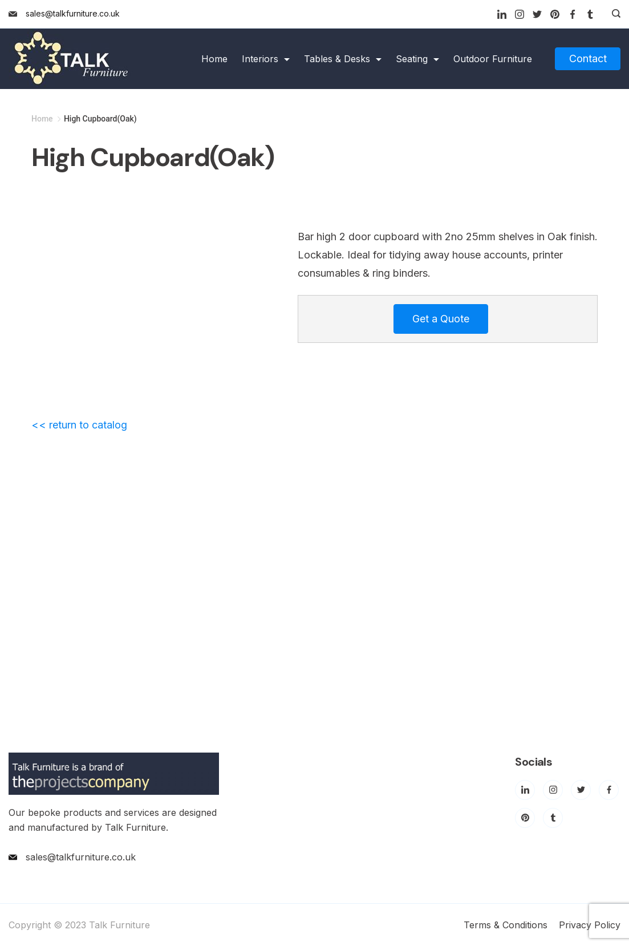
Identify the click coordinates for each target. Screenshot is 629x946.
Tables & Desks (343, 58)
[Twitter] (537, 14)
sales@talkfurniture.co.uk (73, 13)
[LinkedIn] (501, 14)
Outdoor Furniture (492, 58)
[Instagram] (519, 14)
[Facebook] (572, 14)
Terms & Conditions (505, 925)
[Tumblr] (590, 14)
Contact (588, 58)
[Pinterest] (554, 14)
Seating (417, 58)
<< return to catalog (79, 425)
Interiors (266, 58)
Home (214, 58)
